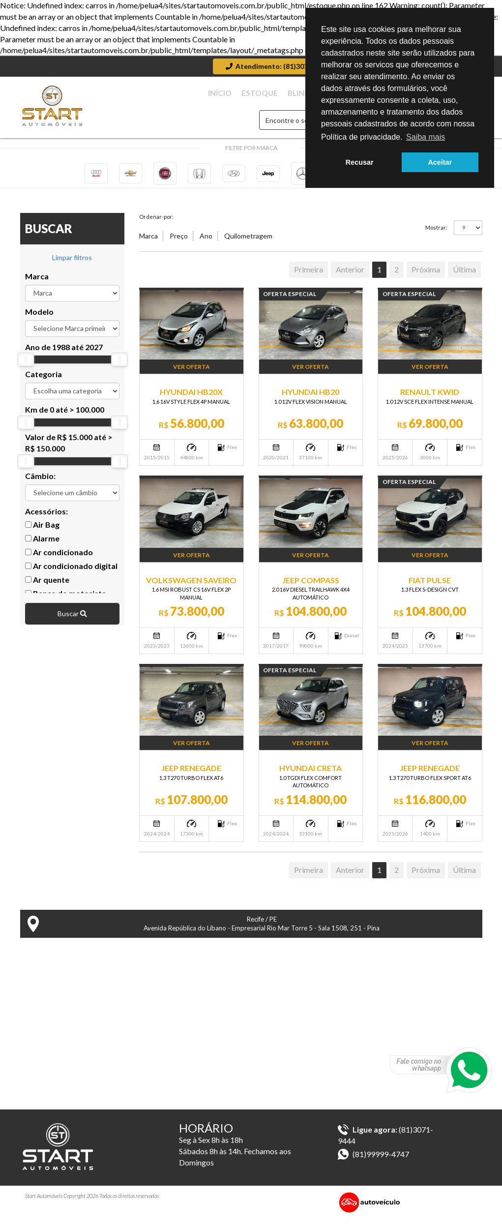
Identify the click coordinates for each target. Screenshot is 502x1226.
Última (464, 276)
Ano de (64, 354)
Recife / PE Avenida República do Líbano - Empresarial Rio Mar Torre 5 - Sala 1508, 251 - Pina (204, 931)
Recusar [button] (360, 162)
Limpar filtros (72, 265)
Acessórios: (46, 518)
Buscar (72, 621)
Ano (206, 243)
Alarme (42, 545)
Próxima (426, 276)
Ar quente (47, 587)
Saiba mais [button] (425, 137)
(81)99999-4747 (373, 1161)
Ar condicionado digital (71, 573)
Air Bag (42, 532)
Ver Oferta (191, 374)
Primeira (308, 276)
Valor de (69, 450)
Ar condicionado (59, 559)
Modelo (39, 318)
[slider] (25, 367)
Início (264, 93)
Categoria (43, 381)
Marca (37, 283)
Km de (64, 416)
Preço (179, 243)
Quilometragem (248, 243)
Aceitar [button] (440, 162)
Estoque (297, 93)
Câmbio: (40, 483)
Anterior (350, 276)
